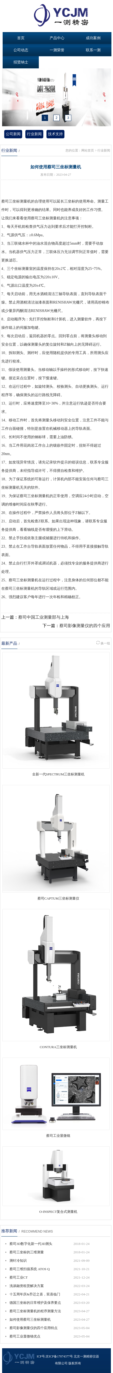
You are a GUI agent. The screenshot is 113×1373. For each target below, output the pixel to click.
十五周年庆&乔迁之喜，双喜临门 (35, 1294)
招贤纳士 (20, 62)
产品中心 (57, 38)
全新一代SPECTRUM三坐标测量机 (58, 774)
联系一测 (93, 50)
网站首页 (87, 150)
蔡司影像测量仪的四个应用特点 (34, 1328)
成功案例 (93, 38)
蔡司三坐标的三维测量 (27, 1252)
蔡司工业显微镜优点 (25, 1336)
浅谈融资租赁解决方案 (27, 1286)
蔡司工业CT (19, 1277)
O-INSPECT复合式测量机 (58, 1212)
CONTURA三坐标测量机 (58, 1047)
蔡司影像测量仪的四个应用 (84, 625)
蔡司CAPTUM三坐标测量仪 (58, 898)
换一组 (103, 643)
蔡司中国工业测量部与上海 (43, 617)
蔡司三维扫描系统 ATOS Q (30, 1269)
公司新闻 (13, 134)
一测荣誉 (57, 50)
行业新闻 (34, 134)
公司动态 (20, 50)
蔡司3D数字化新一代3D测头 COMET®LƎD (31, 1245)
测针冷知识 (18, 1261)
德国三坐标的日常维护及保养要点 (35, 1303)
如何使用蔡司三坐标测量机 (30, 1319)
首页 (21, 38)
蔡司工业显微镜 (58, 1136)
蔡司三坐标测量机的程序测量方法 (35, 1311)
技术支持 (55, 134)
